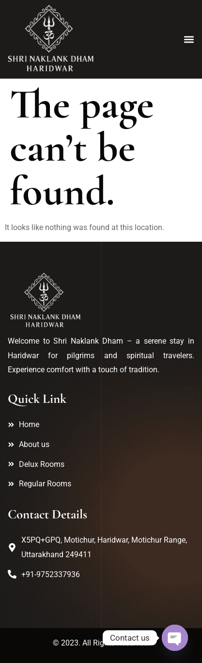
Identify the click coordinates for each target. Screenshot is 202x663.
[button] (189, 40)
